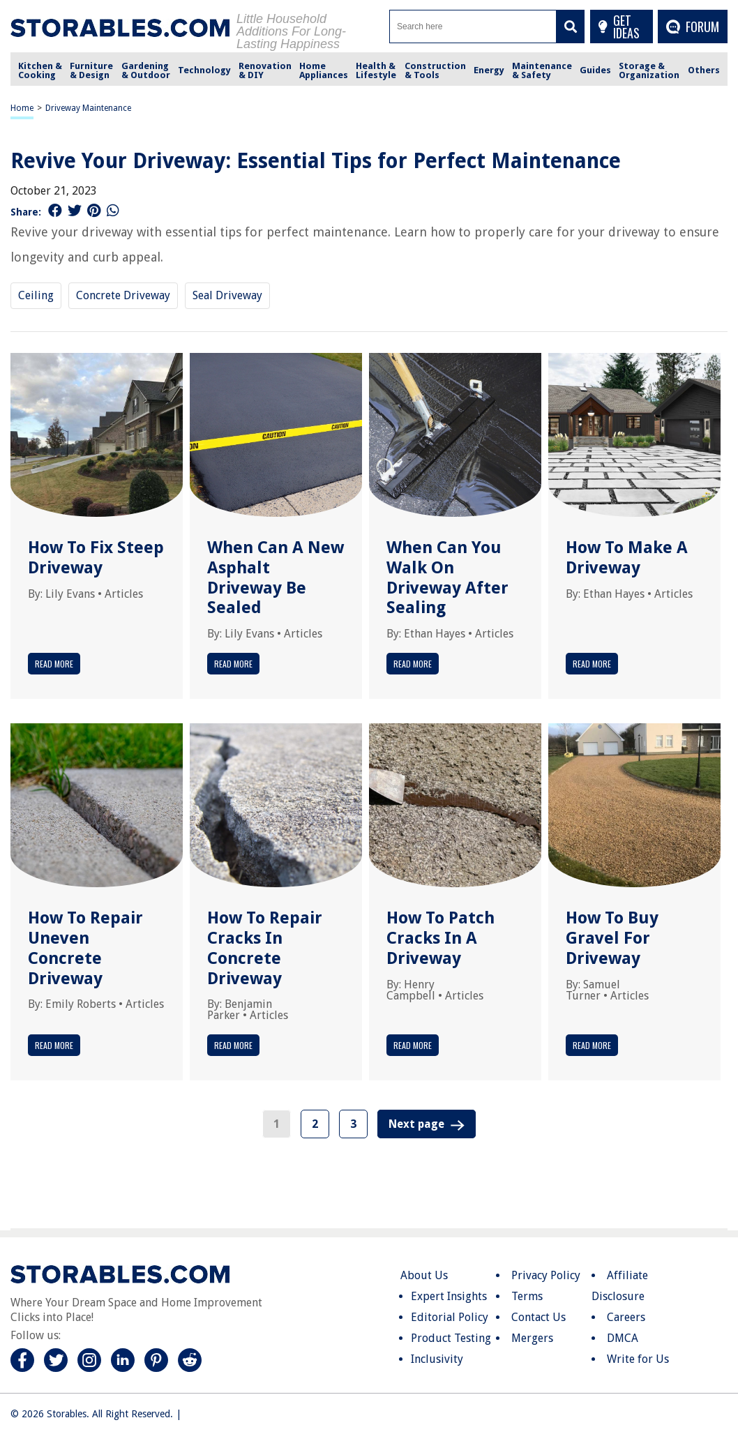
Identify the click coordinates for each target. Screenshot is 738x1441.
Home (21, 108)
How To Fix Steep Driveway (96, 558)
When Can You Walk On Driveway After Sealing (447, 577)
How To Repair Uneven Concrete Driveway (85, 948)
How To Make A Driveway (627, 558)
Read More (54, 664)
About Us (424, 1275)
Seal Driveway (227, 295)
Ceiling (36, 295)
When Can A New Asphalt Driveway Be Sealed (275, 577)
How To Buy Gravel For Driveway (612, 938)
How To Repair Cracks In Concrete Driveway (264, 948)
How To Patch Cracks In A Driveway (440, 938)
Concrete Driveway (123, 295)
